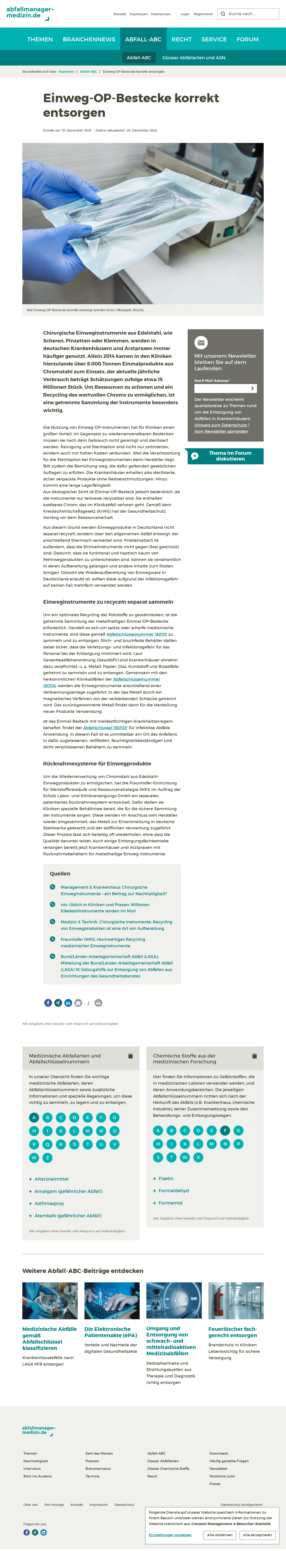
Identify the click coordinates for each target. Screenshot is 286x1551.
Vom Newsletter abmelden (221, 431)
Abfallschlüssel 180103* (105, 727)
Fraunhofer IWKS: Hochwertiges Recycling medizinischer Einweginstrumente (103, 942)
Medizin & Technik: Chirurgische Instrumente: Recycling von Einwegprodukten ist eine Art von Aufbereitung (116, 925)
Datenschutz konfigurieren (242, 1507)
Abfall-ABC (143, 39)
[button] (48, 1003)
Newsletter (219, 1470)
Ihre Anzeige (54, 1507)
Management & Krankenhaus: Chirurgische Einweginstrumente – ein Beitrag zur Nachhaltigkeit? (114, 890)
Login (185, 14)
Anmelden (252, 388)
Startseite (66, 72)
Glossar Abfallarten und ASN (193, 57)
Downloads (219, 1455)
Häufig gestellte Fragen (229, 1463)
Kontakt (120, 14)
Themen (40, 39)
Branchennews (89, 39)
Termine (92, 1478)
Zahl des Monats (99, 1455)
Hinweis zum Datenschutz (220, 425)
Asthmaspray (51, 1205)
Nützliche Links (222, 1478)
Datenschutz (161, 14)
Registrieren (203, 14)
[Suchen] (223, 13)
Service (214, 39)
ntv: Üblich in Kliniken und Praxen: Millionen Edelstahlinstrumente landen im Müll (105, 908)
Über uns (30, 1507)
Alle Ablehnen (220, 1535)
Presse (215, 1486)
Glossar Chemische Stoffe (168, 1470)
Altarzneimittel (54, 1179)
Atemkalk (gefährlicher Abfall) (72, 1217)
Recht (182, 39)
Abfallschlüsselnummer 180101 (137, 634)
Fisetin (167, 1179)
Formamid (172, 1204)
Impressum (139, 14)
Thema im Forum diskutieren (221, 456)
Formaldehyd (175, 1191)
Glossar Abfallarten (163, 1463)
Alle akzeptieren (257, 1535)
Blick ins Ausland (37, 1478)
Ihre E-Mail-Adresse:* (212, 380)
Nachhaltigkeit (35, 1463)
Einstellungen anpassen (170, 1535)
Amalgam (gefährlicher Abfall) (73, 1192)
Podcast (92, 1463)
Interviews (32, 1470)
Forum (248, 39)
